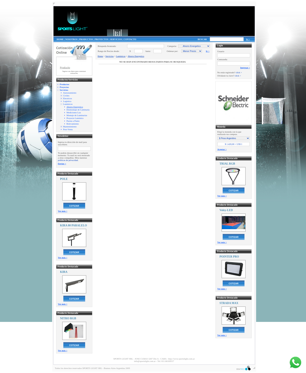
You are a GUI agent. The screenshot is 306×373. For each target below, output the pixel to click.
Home (100, 56)
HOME (60, 39)
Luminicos (120, 56)
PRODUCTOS (86, 39)
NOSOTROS (71, 39)
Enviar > (62, 163)
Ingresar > (245, 67)
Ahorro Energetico (136, 56)
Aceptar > (222, 149)
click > (239, 72)
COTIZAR (74, 206)
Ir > (248, 39)
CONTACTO (130, 39)
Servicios (109, 56)
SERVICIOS (116, 39)
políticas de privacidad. (68, 160)
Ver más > (62, 211)
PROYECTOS (101, 39)
